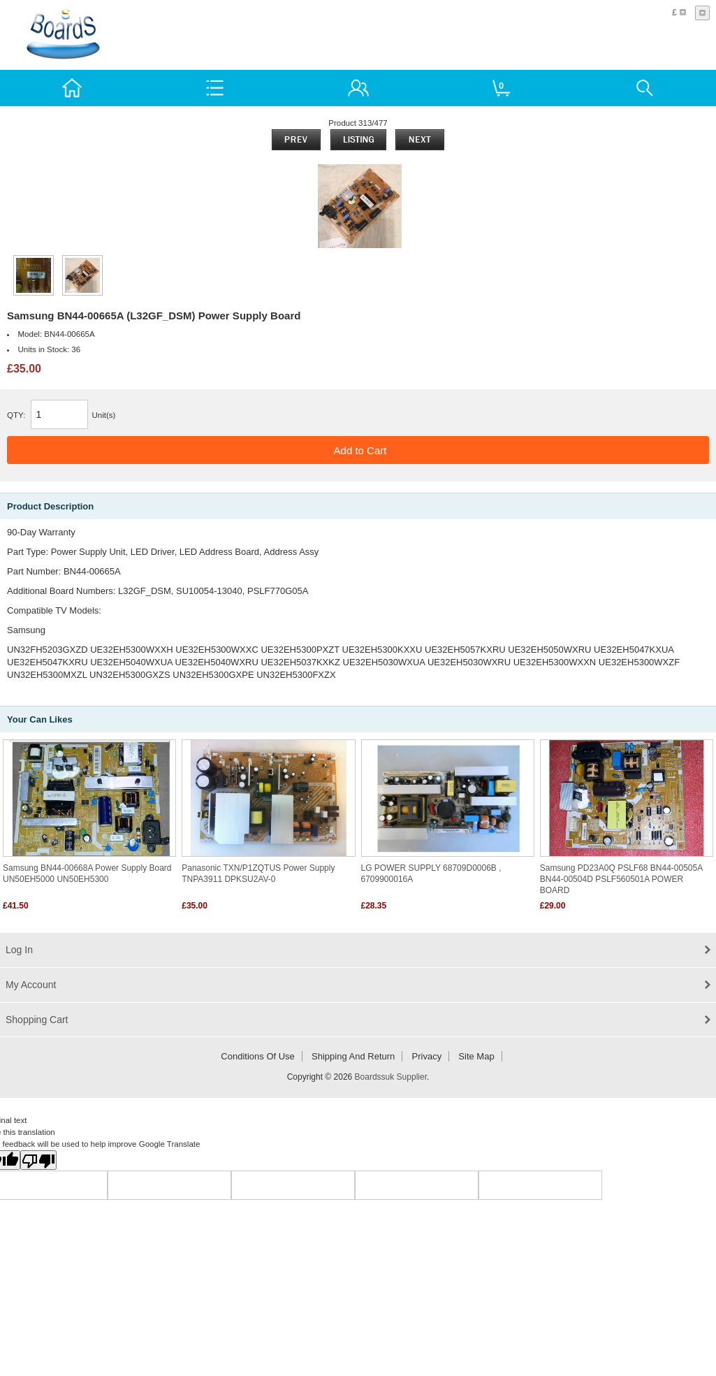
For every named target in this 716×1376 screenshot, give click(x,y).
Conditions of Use (258, 1056)
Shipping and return (353, 1056)
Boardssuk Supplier (391, 1077)
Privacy (427, 1056)
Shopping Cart (37, 1019)
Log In (19, 949)
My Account (31, 984)
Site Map (476, 1056)
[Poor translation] (38, 1160)
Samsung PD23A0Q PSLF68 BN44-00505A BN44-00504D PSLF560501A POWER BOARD (621, 879)
